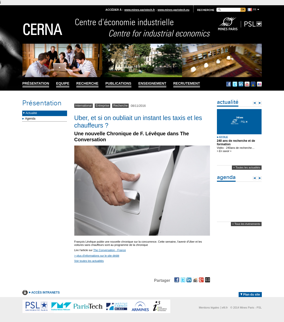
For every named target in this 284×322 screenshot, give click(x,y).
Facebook (228, 84)
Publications (118, 83)
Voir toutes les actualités (89, 260)
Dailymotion (253, 84)
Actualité (31, 113)
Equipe (62, 83)
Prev (255, 103)
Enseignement (152, 83)
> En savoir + (224, 151)
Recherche (87, 83)
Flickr (259, 84)
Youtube (247, 84)
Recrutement (186, 83)
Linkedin (240, 84)
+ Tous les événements (246, 223)
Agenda (30, 118)
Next (260, 103)
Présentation (35, 83)
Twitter (234, 84)
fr (254, 9)
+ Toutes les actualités (246, 167)
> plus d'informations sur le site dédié (96, 255)
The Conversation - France (109, 250)
